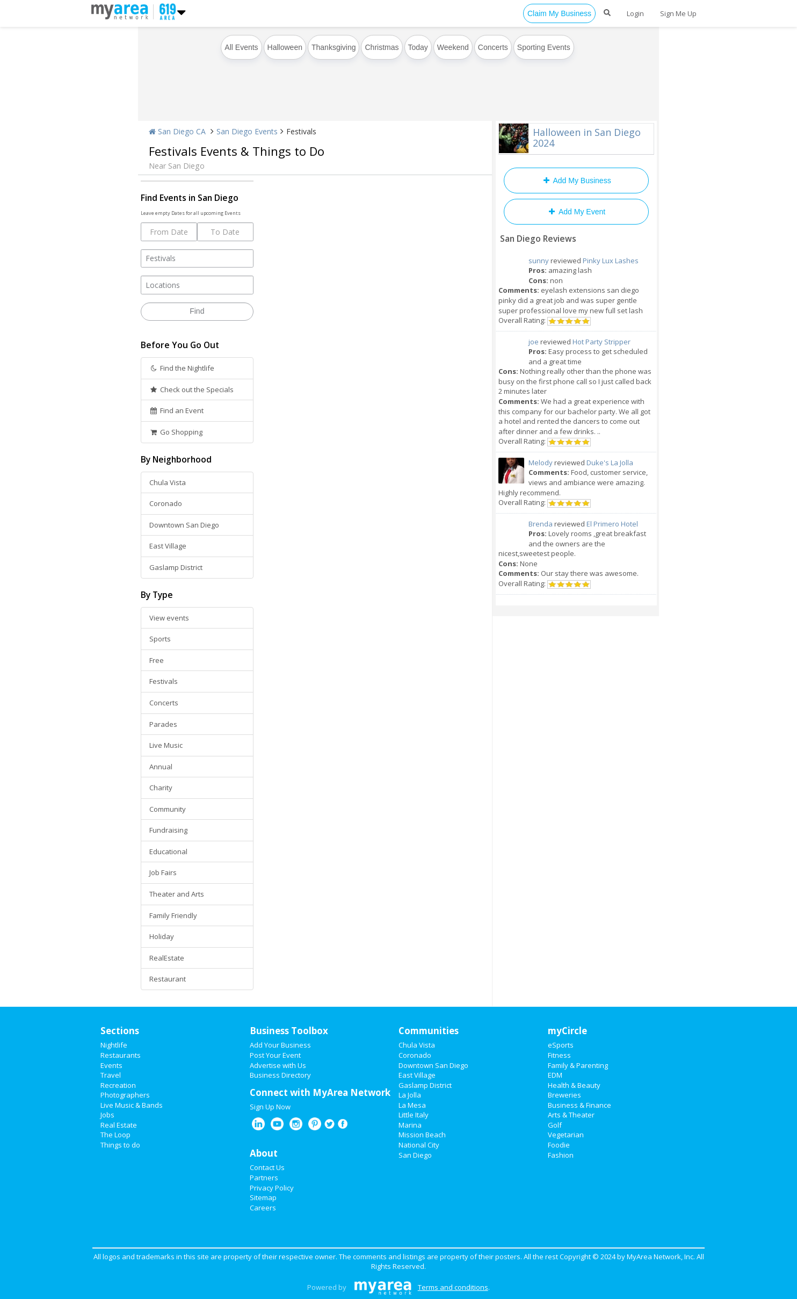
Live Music (166, 745)
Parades (163, 724)
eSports (561, 1045)
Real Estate (118, 1125)
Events (111, 1065)
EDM (555, 1075)
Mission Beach (422, 1134)
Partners (264, 1177)
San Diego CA (177, 131)
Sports (160, 639)
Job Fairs (163, 872)
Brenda (540, 524)
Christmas (381, 47)
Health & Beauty (574, 1085)
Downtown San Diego (184, 525)
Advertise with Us (278, 1065)
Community (167, 809)
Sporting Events (543, 47)
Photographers (125, 1095)
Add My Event (576, 211)
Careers (263, 1208)
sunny (538, 260)
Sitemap (263, 1197)
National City (418, 1145)
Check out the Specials (191, 389)
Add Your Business (280, 1045)
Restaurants (120, 1055)
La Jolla (409, 1095)
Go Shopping (175, 432)
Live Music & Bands (131, 1105)
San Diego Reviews (538, 238)
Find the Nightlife (181, 368)
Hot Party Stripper (602, 342)
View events (169, 618)
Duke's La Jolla (609, 462)
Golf (555, 1125)
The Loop (115, 1134)
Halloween (284, 47)
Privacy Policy (272, 1188)
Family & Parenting (578, 1065)
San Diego (415, 1155)
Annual (160, 766)
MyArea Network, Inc (660, 1256)
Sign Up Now (270, 1107)
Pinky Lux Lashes (611, 260)
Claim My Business (559, 13)
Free (156, 660)
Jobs (107, 1115)
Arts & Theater (571, 1115)
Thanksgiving (333, 47)
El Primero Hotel (612, 524)
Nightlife (113, 1045)
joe (533, 342)
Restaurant (167, 979)
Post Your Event (275, 1055)
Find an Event (176, 410)
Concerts (493, 47)
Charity (160, 787)
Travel (110, 1075)
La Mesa (412, 1105)
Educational (168, 851)
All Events (241, 47)
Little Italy (413, 1115)
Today (418, 47)
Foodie (559, 1145)
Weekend (453, 47)
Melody (540, 462)
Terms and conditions (453, 1287)
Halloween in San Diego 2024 (587, 137)
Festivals (163, 681)
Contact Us (267, 1167)
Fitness (559, 1055)
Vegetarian (566, 1134)
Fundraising (168, 830)
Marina (410, 1125)
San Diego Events (247, 131)
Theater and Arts (176, 894)
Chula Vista (167, 482)
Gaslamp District (175, 567)
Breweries (564, 1095)
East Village (167, 546)
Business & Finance (579, 1105)
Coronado (165, 503)
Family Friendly (173, 915)
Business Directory (280, 1075)
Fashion (561, 1155)
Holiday (161, 936)
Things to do (120, 1145)
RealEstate (166, 958)
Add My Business (576, 180)
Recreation (118, 1085)
